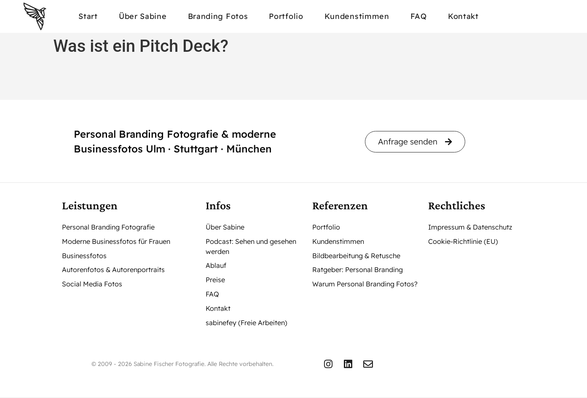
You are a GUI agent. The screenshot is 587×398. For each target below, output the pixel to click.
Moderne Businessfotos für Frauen (116, 242)
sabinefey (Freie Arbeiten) (246, 323)
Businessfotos (84, 256)
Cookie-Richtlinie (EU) (463, 242)
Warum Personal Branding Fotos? (365, 284)
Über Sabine (143, 16)
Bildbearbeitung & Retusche (356, 256)
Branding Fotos (218, 16)
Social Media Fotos (92, 284)
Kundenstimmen (356, 16)
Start (88, 16)
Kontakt (463, 16)
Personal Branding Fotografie (108, 227)
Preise (215, 280)
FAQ (418, 16)
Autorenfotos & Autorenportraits (113, 270)
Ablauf (216, 266)
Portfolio (286, 16)
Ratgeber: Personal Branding (357, 270)
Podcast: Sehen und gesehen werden (251, 247)
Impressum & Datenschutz (470, 227)
